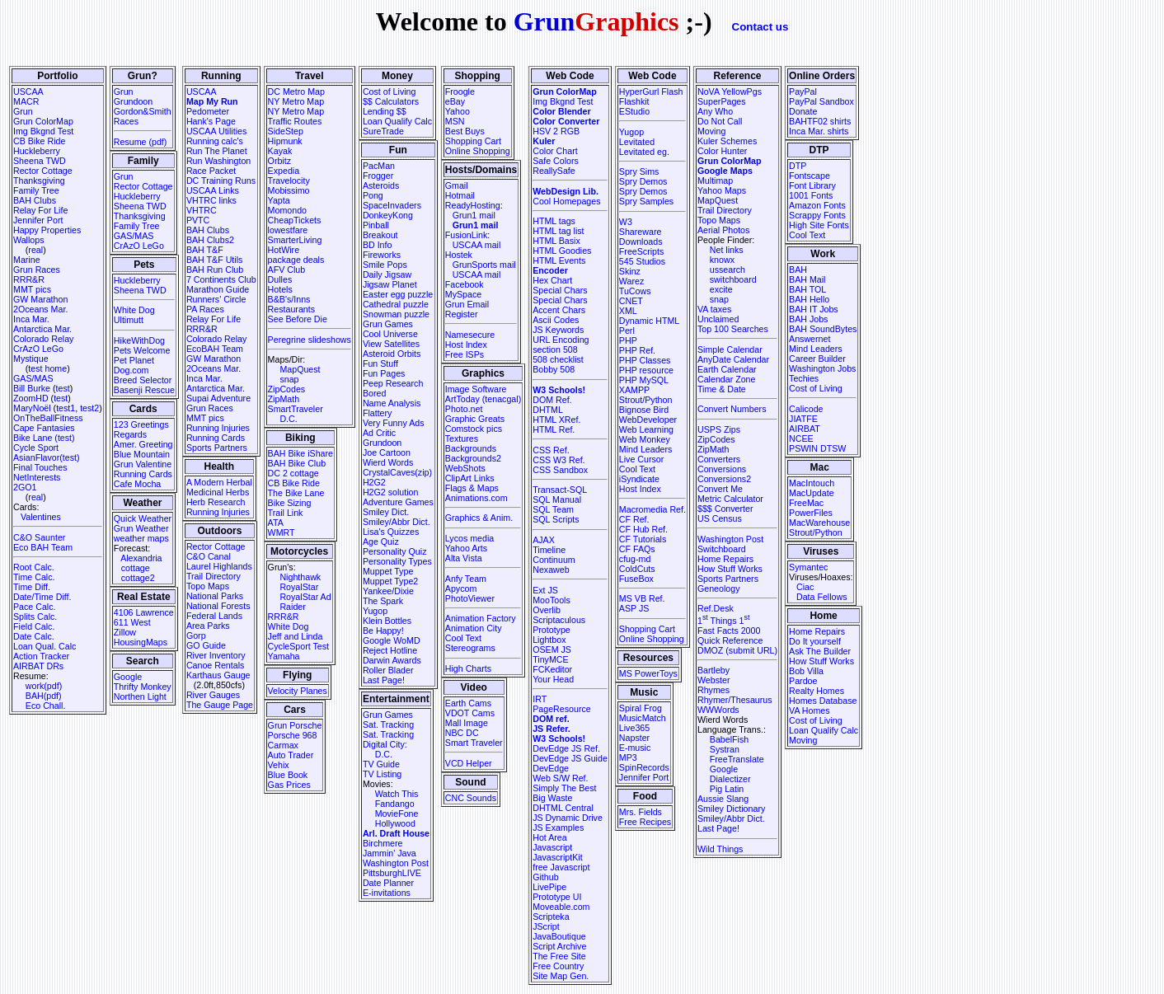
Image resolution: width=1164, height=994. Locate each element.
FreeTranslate (737, 759)
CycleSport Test (298, 646)
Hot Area (549, 837)
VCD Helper (468, 763)
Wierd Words (388, 462)
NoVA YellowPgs (729, 91)
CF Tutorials (642, 539)
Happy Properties (47, 230)
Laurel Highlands (219, 566)
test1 (65, 408)
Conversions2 (724, 479)
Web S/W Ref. (560, 778)
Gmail (456, 185)
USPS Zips (718, 429)
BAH (798, 269)
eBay (455, 101)
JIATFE (803, 419)
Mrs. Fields (640, 812)
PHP (628, 340)
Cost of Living (389, 91)
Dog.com (131, 370)
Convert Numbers (732, 409)
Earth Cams (468, 703)
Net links (727, 250)
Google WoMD (391, 640)
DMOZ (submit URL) (737, 650)
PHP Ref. (637, 350)
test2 (89, 408)
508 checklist (558, 359)
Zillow (125, 632)
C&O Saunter (39, 537)
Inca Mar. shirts (818, 131)
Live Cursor (641, 459)
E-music (634, 748)
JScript (546, 926)
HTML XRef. (556, 419)
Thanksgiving (39, 180)
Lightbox (549, 640)
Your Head (553, 679)
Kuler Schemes (727, 141)
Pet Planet (134, 360)
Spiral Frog (640, 708)
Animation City (473, 628)
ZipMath (284, 399)
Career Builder (817, 358)
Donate (803, 111)
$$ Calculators (391, 101)
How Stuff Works (730, 569)
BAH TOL (807, 289)
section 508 (555, 349)
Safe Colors (556, 161)
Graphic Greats (475, 419)
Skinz (630, 271)
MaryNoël (32, 408)
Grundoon (133, 101)
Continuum (554, 560)
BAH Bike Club (297, 463)
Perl (627, 330)
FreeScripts (641, 251)
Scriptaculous (559, 620)
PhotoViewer (470, 598)
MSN (455, 121)
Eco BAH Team (43, 547)
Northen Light (140, 696)
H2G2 (374, 482)
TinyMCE (550, 659)
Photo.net (464, 409)
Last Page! (384, 680)
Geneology (718, 588)
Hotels (280, 289)
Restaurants (291, 309)
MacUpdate (811, 493)
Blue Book (288, 775)
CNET (631, 301)
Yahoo (457, 111)
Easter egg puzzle (398, 294)
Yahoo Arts (466, 548)
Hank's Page (211, 121)
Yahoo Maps (721, 190)
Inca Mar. (31, 319)
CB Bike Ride (39, 141)
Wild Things (720, 849)
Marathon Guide (217, 289)
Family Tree (36, 190)
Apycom (461, 588)
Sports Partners (216, 447)
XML (628, 311)
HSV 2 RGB (556, 131)
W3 (625, 222)
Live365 (634, 728)
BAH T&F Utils (214, 260)
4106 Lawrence (144, 612)
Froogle (460, 91)
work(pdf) (44, 686)
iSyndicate (639, 479)
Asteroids (381, 185)
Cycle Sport (36, 447)
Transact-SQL (560, 490)
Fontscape (809, 176)
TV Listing (382, 774)
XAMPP (634, 390)
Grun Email (467, 304)
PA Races (205, 309)
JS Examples (558, 827)
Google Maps (725, 171)
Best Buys (465, 131)
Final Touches (40, 467)
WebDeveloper (648, 419)
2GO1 (24, 487)
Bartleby (713, 670)
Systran (724, 749)
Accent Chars (559, 310)
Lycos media (469, 538)
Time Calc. (34, 577)
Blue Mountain (142, 454)
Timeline (549, 550)
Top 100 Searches (732, 329)
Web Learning (646, 429)
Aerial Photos (723, 230)
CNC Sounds (470, 798)
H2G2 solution (391, 492)
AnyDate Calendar (733, 359)
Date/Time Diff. (42, 597)
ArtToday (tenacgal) (483, 399)
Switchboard (721, 549)
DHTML (548, 410)
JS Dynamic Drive (568, 818)
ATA (276, 522)
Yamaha (284, 656)
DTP (797, 166)
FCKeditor (552, 669)
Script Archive (559, 946)
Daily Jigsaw (387, 274)
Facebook (464, 284)
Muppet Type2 (390, 581)
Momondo (287, 210)
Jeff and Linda (295, 636)
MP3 (628, 757)
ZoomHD (31, 398)
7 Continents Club (221, 279)
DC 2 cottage (293, 473)
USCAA (28, 91)
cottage (135, 568)
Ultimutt (128, 320)
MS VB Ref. (642, 598)
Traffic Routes (295, 121)
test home (47, 368)
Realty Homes (816, 691)
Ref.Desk (715, 608)
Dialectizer (730, 779)
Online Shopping (477, 151)
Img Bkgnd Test (43, 131)
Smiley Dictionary (731, 808)
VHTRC (201, 210)
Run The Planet (216, 151)
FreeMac (806, 503)
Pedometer (207, 111)
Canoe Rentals (215, 665)
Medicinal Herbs (217, 492)
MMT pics (32, 289)
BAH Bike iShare (300, 453)
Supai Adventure (218, 398)
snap (288, 379)
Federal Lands (214, 616)
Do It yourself (815, 641)
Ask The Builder (820, 651)
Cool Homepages (566, 201)
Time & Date (721, 389)
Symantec (808, 567)
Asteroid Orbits (391, 354)
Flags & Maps (472, 488)
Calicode (806, 409)
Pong (373, 195)
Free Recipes (645, 822)
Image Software (476, 389)
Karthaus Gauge (218, 675)
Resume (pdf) (140, 142)
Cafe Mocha (137, 484)
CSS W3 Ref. (558, 460)
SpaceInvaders (392, 205)
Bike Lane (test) (44, 438)
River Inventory (216, 655)
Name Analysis (391, 403)
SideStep (285, 131)
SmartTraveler (295, 409)
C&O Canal (208, 556)
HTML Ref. (554, 429)
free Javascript (561, 867)
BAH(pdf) (44, 696)
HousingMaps (140, 642)
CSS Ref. (551, 450)
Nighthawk (300, 577)
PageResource (562, 709)
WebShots (465, 468)
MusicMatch (642, 718)
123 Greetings (141, 424)
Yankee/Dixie (388, 591)
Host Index (466, 344)
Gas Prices (289, 785)
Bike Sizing (290, 503)
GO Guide (206, 645)
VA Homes (809, 710)
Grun (23, 111)
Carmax (283, 745)
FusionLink (466, 235)
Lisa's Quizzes (391, 532)
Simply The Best (564, 788)
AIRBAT (804, 429)
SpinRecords (644, 767)
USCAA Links (212, 190)
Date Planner (388, 883)
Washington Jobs (822, 368)
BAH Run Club (214, 269)
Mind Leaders (646, 449)
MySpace (463, 294)
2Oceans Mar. (40, 309)
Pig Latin (727, 789)
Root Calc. (33, 567)
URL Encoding (561, 340)
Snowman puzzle (396, 314)
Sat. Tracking (388, 724)
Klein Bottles (387, 621)
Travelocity (289, 180)
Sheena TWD (39, 161)
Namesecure (470, 335)
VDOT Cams (470, 713)
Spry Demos (643, 181)
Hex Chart (552, 280)
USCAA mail (477, 245)
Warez (631, 281)
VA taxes (714, 309)
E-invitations (387, 893)
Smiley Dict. (386, 512)
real (35, 250)
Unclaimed (718, 319)
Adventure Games (398, 502)
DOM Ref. (552, 400)
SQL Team (553, 509)
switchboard (733, 279)
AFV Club (287, 269)
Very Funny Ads (394, 423)
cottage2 (138, 578)
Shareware (640, 232)
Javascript (552, 847)
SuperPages (721, 101)
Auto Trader (291, 755)
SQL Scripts (556, 519)
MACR (26, 101)
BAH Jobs (808, 319)
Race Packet (211, 171)
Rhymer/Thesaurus (734, 700)
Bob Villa (806, 671)
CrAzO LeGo (38, 349)
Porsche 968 (292, 735)
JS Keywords (558, 330)
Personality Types (397, 561)
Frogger (378, 176)
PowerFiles (811, 513)
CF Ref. (634, 519)
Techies (804, 378)
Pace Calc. (34, 607)
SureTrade (383, 131)
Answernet (809, 339)
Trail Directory (213, 576)
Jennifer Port (38, 220)
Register (461, 314)
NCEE (801, 438)
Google (128, 677)
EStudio (634, 111)
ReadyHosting (472, 205)
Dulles (280, 279)
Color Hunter (722, 151)
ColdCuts (637, 569)
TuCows (635, 291)
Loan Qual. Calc (44, 646)
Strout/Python (646, 400)
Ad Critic (379, 433)
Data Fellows (821, 597)
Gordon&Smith (142, 111)
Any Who (715, 111)
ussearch (727, 269)
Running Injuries (218, 428)
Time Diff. (31, 587)
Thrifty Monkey (142, 687)
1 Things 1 (723, 621)
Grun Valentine (142, 464)
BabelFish (729, 739)
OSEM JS (552, 649)
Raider (292, 607)
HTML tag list (558, 231)
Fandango (395, 804)
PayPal (803, 91)
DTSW (833, 448)
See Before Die (297, 319)
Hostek (458, 255)
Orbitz (279, 161)
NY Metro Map (296, 101)
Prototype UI (557, 897)
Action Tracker (41, 656)
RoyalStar (298, 587)
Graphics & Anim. (479, 518)
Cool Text (463, 638)
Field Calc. (33, 626)
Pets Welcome (142, 350)
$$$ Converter (725, 508)
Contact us (760, 27)
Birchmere (383, 843)
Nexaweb (551, 569)
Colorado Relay (43, 339)
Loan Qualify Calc (397, 121)
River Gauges (213, 695)
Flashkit (634, 101)
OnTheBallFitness (48, 418)
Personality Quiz (395, 551)
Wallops (29, 240)
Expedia (284, 171)
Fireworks (382, 255)
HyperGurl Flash (651, 91)
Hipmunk (285, 141)
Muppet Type (388, 571)
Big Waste (552, 798)
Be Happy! (383, 630)
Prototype (551, 630)
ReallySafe (554, 171)
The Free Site (559, 956)
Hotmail (460, 195)
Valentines (41, 517)
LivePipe (549, 887)
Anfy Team (465, 579)
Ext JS (545, 590)
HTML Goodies (562, 251)
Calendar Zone (726, 379)
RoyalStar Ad (305, 597)
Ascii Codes (556, 320)
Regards (130, 434)
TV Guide (381, 764)
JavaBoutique (559, 936)
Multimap (715, 180)
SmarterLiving (295, 240)
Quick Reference (730, 640)
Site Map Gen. (561, 976)
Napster (634, 738)
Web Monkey (644, 439)
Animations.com (476, 498)
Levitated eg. (644, 152)
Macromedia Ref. (652, 509)
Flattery (377, 413)
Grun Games (388, 324)
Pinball (376, 225)
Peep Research (393, 383)
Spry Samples (646, 201)
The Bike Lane (296, 493)
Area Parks (208, 626)
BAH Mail (807, 279)
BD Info (377, 245)
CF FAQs (637, 549)
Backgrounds (470, 448)
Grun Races (36, 269)
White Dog (134, 310)
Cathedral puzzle (396, 304)
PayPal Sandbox (821, 101)
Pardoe (803, 681)
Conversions (721, 469)
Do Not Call (719, 121)
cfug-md (635, 559)
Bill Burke (31, 388)
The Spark (383, 601)
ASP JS (634, 608)
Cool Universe (390, 334)
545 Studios (642, 261)
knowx (722, 260)
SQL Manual (557, 499)
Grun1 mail (474, 215)
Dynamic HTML (649, 321)
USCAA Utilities (216, 131)
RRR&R (29, 279)
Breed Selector (143, 380)
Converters (718, 459)
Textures (461, 438)
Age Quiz (381, 541)
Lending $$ (384, 111)
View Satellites (391, 344)
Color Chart (555, 151)
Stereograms (470, 648)
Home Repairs (725, 559)
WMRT (281, 532)
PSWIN (803, 448)
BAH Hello (809, 299)
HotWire (283, 250)
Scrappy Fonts (817, 215)
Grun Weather (141, 528)
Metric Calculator (730, 499)
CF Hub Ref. (643, 529)
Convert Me (720, 489)
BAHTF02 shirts (820, 121)
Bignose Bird (644, 410)
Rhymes (713, 690)
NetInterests (36, 477)
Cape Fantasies (44, 428)
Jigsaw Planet (390, 284)
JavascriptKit (557, 857)
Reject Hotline (390, 650)
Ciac (805, 587)
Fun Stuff (380, 363)
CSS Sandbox (560, 470)
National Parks (214, 596)
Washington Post (396, 863)
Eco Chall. (46, 705)
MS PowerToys (648, 673)
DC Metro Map (296, 91)
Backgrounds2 (473, 458)
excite (721, 289)
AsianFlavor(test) (46, 457)
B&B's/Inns (289, 299)
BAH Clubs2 (210, 240)
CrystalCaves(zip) (397, 472)
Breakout (380, 235)
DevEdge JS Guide (570, 758)
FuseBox (636, 579)
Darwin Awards (392, 660)
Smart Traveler (474, 743)
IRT (540, 699)
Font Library (812, 185)
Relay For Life (40, 210)
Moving (711, 131)
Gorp (196, 635)
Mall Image (466, 723)
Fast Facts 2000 (728, 630)
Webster (713, 680)
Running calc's (214, 141)
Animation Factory (480, 618)
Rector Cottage (43, 171)
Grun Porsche (295, 725)
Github (545, 877)
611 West (132, 622)
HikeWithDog (139, 340)
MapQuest (299, 369)
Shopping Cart (473, 141)
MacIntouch (811, 483)
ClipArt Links (470, 478)
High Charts (468, 668)
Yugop (375, 611)
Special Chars (560, 290)
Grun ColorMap (43, 121)
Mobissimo (289, 190)
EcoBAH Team (214, 349)
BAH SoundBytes (823, 329)
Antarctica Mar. (42, 329)
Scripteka (551, 916)
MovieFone (397, 813)
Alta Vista (463, 558)
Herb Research (216, 502)
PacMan (379, 166)
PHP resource (646, 370)
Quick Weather (142, 518)
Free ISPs (464, 354)
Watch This (397, 794)
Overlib (547, 610)
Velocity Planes (297, 691)
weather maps (141, 538)
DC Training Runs (221, 180)
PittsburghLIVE (392, 873)
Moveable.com (561, 907)
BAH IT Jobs (813, 309)
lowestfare (288, 230)
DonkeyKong (388, 215)
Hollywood (395, 823)
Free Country (558, 966)
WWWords (718, 710)
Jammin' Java (389, 853)
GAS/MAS (33, 378)
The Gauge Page (219, 705)
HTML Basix (556, 241)
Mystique (31, 358)
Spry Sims (639, 171)
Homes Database (823, 701)
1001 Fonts (811, 195)
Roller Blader (388, 670)
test (63, 388)
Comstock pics (473, 429)
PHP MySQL (644, 380)
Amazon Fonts (817, 205)
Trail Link (285, 513)
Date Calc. (33, 636)
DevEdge (551, 768)
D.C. (288, 419)
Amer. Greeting (143, 444)
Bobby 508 (554, 369)
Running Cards (143, 474)
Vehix (278, 765)
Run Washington (218, 161)
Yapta (279, 200)
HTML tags (554, 221)
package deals (296, 260)
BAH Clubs (34, 200)
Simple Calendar (730, 349)
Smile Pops (385, 265)
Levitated (637, 142)
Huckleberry (36, 151)
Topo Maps (207, 586)
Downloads (641, 241)
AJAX (544, 540)
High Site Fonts (819, 225)
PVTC (197, 220)
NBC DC (462, 733)
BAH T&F (204, 250)
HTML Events (559, 260)
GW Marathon (40, 299)
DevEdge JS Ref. (566, 748)
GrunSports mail (484, 265)
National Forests (218, 606)
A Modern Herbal (219, 482)
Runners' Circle (216, 299)
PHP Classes (645, 360)
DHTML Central (563, 808)
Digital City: (385, 744)
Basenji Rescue (144, 390)
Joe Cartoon (387, 452)
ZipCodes (287, 389)
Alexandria (141, 558)
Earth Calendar (727, 369)
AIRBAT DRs (38, 666)
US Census (719, 518)
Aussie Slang (723, 799)
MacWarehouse (819, 522)
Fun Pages (384, 373)
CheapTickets (295, 220)
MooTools (551, 600)
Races (126, 121)
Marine (26, 260)
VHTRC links (211, 200)
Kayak (280, 151)
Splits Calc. (35, 616)
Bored (374, 393)
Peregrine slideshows (309, 340)
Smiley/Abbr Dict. (396, 522)
